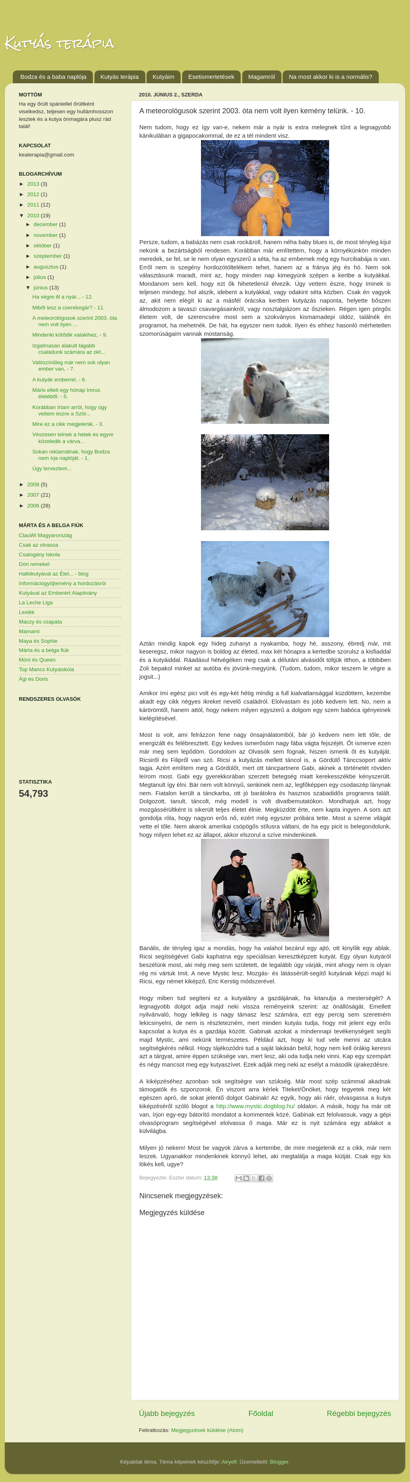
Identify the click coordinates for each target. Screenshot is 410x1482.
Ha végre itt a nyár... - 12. (62, 297)
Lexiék (26, 612)
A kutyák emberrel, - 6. (59, 380)
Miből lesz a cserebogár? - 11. (68, 308)
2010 (34, 216)
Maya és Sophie (38, 641)
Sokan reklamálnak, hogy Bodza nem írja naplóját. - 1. (71, 455)
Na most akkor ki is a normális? (330, 76)
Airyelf (229, 1462)
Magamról (261, 76)
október (43, 246)
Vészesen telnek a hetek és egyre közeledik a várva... (73, 437)
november (46, 235)
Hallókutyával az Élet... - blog (53, 574)
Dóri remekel (34, 564)
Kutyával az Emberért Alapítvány (58, 593)
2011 (34, 205)
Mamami (29, 631)
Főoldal (261, 1413)
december (46, 224)
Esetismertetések (211, 76)
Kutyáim (163, 76)
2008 (34, 484)
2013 (34, 184)
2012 (34, 194)
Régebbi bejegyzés (359, 1413)
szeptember (48, 256)
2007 (34, 495)
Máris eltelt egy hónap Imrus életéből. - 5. (66, 393)
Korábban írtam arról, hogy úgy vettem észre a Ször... (69, 410)
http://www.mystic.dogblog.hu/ (255, 1106)
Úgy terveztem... (52, 468)
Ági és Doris (33, 679)
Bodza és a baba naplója (53, 76)
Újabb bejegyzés (167, 1413)
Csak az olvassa (38, 545)
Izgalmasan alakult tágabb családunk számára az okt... (68, 349)
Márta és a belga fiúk (44, 650)
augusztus (47, 267)
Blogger (279, 1462)
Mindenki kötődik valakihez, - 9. (70, 335)
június (41, 288)
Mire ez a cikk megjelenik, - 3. (68, 424)
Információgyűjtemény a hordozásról (62, 583)
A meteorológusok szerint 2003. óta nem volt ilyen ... (74, 321)
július (41, 277)
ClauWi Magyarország (45, 535)
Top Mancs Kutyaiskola (46, 669)
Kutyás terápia (59, 43)
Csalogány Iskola (39, 554)
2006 (34, 506)
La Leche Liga (36, 603)
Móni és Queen (37, 660)
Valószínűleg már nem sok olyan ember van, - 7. (71, 365)
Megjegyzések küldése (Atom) (207, 1430)
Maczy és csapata (40, 622)
